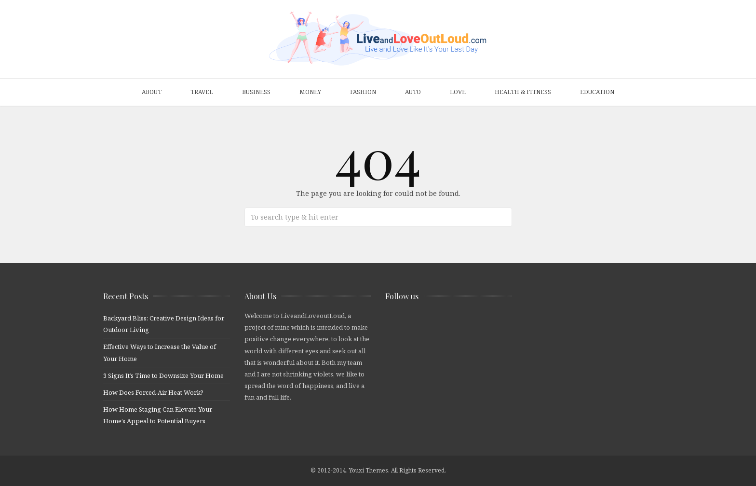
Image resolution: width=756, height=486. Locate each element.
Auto (413, 92)
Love (458, 92)
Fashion (363, 92)
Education (597, 92)
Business (256, 92)
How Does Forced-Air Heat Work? (153, 392)
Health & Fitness (523, 92)
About (152, 92)
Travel (201, 92)
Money (310, 92)
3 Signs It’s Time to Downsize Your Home (163, 375)
